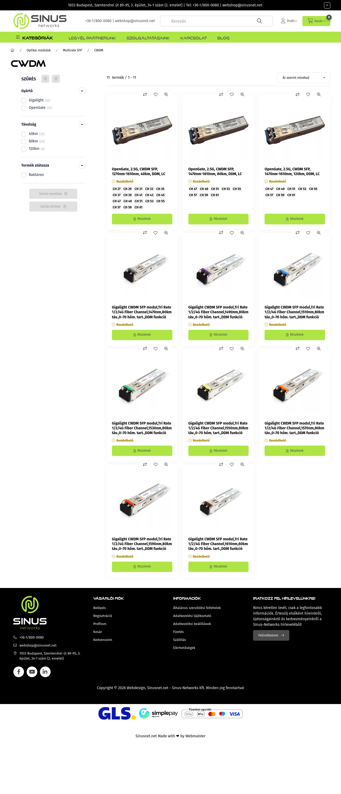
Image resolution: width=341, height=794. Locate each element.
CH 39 (128, 195)
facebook (18, 672)
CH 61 (138, 207)
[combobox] (216, 21)
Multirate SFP (72, 50)
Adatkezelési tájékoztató (192, 617)
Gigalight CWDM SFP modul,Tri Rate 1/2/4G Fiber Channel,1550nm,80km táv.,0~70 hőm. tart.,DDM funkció (218, 428)
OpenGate (40, 107)
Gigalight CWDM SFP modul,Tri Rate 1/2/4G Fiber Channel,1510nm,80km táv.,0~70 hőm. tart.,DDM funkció (294, 312)
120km (36, 148)
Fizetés (178, 633)
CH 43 (149, 195)
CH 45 (160, 195)
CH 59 (127, 207)
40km (36, 133)
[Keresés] (259, 21)
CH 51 (139, 201)
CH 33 (149, 189)
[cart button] (316, 21)
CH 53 (149, 201)
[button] (34, 37)
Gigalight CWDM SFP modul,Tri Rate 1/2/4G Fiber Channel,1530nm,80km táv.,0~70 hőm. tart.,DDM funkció (142, 428)
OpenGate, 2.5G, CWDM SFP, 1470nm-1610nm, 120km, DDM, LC (292, 171)
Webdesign (136, 688)
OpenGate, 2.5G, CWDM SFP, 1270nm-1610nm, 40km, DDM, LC (138, 171)
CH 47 (117, 201)
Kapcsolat (193, 37)
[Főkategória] (12, 50)
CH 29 (127, 189)
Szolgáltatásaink (148, 37)
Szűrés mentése (50, 194)
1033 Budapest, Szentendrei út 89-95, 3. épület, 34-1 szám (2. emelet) (125, 5)
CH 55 (160, 201)
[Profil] (288, 21)
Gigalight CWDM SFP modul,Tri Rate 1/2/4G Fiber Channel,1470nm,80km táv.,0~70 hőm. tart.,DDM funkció (142, 312)
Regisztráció (102, 617)
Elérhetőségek (184, 649)
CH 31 (138, 189)
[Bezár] (327, 5)
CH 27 (116, 189)
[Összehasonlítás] (145, 94)
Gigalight (39, 100)
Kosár (97, 633)
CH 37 (117, 195)
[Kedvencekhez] (155, 94)
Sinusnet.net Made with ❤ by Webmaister (170, 737)
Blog (223, 37)
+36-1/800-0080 (206, 5)
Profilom (99, 625)
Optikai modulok (39, 50)
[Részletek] (142, 219)
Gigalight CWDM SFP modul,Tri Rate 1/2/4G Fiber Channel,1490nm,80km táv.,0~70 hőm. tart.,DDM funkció (218, 312)
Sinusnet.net (157, 688)
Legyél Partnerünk (92, 37)
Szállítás (179, 641)
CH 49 (128, 201)
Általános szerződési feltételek (197, 609)
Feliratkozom (268, 636)
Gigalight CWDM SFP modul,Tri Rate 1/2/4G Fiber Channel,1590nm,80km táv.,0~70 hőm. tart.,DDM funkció (142, 545)
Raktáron (36, 174)
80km (36, 141)
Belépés (99, 609)
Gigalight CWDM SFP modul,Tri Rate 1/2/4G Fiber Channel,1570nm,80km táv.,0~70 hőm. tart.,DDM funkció (294, 428)
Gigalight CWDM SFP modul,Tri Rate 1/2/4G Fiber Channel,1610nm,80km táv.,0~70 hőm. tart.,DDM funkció (218, 545)
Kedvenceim (102, 641)
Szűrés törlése (50, 206)
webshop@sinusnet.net (242, 5)
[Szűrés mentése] (45, 79)
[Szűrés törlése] (56, 79)
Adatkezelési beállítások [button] (192, 625)
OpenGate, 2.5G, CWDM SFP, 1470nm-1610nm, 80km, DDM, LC (215, 171)
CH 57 (116, 207)
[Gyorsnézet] (166, 94)
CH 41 (138, 195)
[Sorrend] (303, 77)
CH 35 (160, 189)
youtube (32, 672)
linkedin (45, 672)
